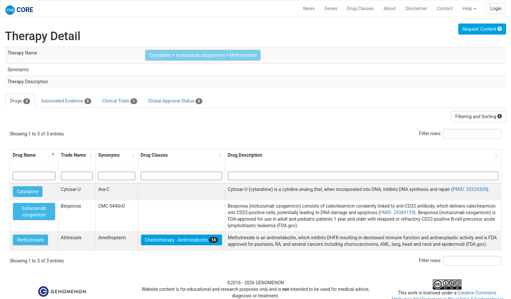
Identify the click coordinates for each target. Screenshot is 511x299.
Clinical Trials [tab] (119, 101)
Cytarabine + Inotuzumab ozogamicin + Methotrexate (202, 55)
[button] (53, 155)
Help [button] (469, 8)
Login (496, 8)
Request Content (482, 29)
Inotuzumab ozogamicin (34, 211)
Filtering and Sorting (478, 116)
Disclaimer (416, 8)
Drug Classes (360, 8)
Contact (445, 8)
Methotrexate (30, 240)
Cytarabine (27, 191)
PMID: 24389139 (397, 212)
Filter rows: (430, 133)
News (308, 8)
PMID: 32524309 (470, 189)
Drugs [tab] (20, 101)
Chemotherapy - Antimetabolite (181, 240)
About (390, 8)
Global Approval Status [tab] (175, 101)
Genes (331, 8)
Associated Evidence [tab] (66, 101)
